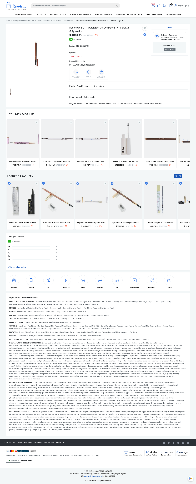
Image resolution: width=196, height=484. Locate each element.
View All (178, 176)
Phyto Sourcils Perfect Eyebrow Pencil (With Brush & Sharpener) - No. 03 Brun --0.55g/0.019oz (91, 222)
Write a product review (17, 267)
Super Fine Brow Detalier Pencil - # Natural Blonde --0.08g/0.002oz (23, 161)
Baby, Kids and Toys (103, 14)
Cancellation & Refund (50, 455)
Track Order (64, 456)
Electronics (41, 14)
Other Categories (174, 14)
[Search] (75, 5)
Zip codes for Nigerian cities (44, 442)
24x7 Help (95, 455)
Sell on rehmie (169, 49)
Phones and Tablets (23, 14)
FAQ (14, 442)
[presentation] (184, 140)
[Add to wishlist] (36, 183)
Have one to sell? (169, 45)
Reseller (87, 455)
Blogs (20, 442)
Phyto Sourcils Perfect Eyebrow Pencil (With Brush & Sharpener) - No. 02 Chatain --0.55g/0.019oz (126, 222)
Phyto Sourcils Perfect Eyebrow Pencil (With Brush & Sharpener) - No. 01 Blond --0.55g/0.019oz (57, 222)
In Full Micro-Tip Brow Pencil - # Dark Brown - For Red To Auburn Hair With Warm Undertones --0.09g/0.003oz (57, 161)
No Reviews (77, 39)
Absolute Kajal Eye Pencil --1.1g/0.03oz (160, 161)
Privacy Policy (34, 455)
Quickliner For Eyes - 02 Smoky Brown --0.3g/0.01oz (160, 222)
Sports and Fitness (154, 14)
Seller (167, 453)
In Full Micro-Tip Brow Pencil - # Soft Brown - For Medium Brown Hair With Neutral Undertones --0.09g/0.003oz (91, 161)
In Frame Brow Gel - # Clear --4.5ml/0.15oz (126, 161)
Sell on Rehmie (76, 455)
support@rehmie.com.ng (93, 476)
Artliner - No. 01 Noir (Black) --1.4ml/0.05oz (23, 222)
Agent (183, 453)
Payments (28, 442)
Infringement (10, 455)
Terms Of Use (22, 455)
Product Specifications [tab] (79, 86)
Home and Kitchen (58, 14)
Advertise (152, 453)
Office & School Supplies (80, 14)
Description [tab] (99, 86)
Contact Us (60, 442)
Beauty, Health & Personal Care (129, 14)
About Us (7, 442)
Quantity (72, 52)
